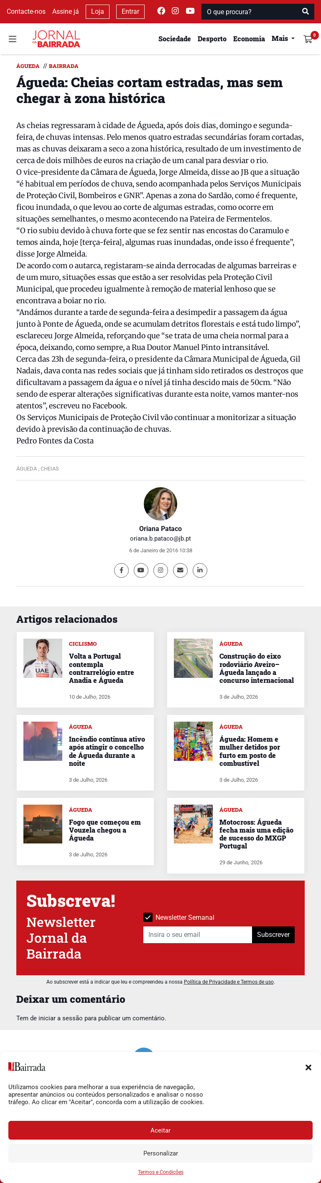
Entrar (130, 11)
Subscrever (273, 935)
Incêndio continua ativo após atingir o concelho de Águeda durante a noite (107, 751)
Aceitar (160, 1130)
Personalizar (160, 1153)
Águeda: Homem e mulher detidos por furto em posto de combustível (249, 751)
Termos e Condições (160, 1172)
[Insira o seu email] (197, 934)
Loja (97, 11)
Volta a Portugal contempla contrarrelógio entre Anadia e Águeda (101, 668)
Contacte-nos (26, 11)
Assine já (65, 11)
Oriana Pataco (160, 529)
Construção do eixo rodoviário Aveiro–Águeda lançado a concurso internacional (256, 668)
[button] (308, 1066)
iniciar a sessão (60, 1018)
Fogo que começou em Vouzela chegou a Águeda (105, 830)
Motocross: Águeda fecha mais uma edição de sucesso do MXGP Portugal (256, 834)
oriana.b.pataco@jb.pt (160, 538)
